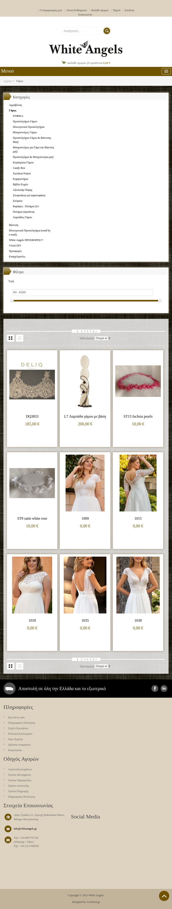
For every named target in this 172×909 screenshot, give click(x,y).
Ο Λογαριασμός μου (51, 10)
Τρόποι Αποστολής (18, 785)
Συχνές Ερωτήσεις (18, 728)
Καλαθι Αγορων (100, 10)
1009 (85, 518)
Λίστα (20, 338)
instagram (164, 688)
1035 (85, 620)
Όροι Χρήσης (15, 739)
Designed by (79, 902)
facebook (154, 688)
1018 (32, 620)
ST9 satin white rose (32, 518)
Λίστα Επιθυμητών (76, 10)
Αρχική (7, 81)
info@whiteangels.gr (25, 828)
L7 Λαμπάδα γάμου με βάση (85, 416)
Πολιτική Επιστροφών (20, 733)
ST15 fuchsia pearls (138, 416)
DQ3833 (32, 416)
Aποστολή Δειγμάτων (20, 769)
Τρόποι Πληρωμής (18, 791)
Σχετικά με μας (16, 717)
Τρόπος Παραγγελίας (19, 780)
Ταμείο (117, 10)
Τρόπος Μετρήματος (19, 774)
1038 (138, 620)
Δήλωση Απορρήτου (19, 744)
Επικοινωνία (85, 14)
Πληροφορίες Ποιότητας (21, 722)
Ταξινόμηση (86, 338)
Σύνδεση (129, 10)
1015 (138, 518)
